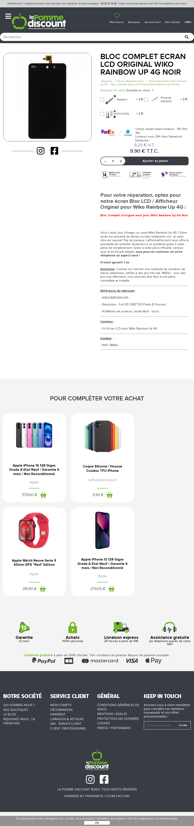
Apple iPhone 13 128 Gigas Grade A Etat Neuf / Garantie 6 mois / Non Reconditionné (32, 577)
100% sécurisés (73, 646)
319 (157, 502)
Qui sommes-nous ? (19, 719)
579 (27, 502)
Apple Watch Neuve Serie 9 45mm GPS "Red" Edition (161, 475)
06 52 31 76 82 (109, 3)
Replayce (106, 81)
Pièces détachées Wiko (130, 81)
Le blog (9, 728)
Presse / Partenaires (114, 742)
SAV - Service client (66, 738)
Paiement (58, 728)
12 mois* (24, 646)
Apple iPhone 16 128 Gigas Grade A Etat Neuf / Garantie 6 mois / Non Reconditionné (32, 476)
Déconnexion (61, 724)
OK (97, 822)
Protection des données (118, 733)
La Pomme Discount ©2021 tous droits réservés (97, 803)
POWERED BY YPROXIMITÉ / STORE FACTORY (97, 810)
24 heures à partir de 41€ (121, 646)
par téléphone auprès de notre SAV (170, 648)
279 (27, 603)
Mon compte (60, 719)
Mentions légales (112, 728)
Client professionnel (68, 742)
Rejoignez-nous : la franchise (19, 735)
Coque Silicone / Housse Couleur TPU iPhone (97, 475)
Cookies (103, 737)
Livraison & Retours (67, 733)
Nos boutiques (15, 724)
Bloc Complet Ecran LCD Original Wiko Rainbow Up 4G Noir (143, 64)
